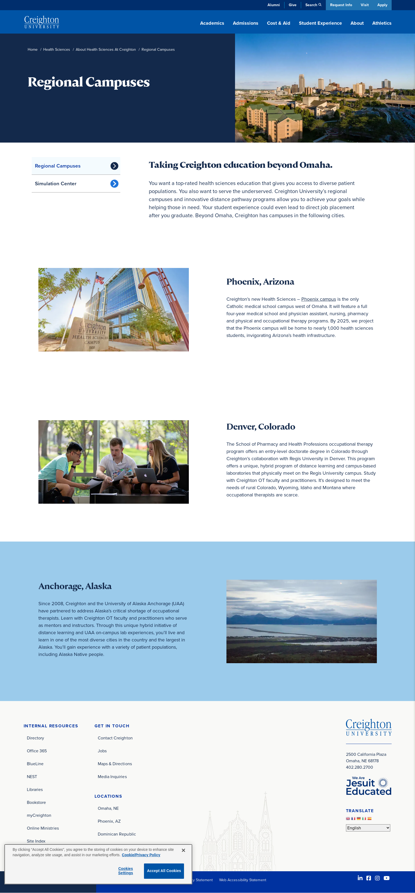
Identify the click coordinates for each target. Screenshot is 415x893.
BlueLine (35, 764)
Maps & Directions (115, 764)
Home (33, 49)
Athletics (382, 23)
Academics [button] (212, 23)
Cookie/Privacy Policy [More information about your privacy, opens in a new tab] (141, 855)
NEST (32, 777)
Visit (364, 5)
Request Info (341, 5)
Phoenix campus (318, 299)
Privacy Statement (198, 880)
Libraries (35, 789)
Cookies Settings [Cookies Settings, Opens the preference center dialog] (125, 871)
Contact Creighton (115, 738)
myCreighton (39, 815)
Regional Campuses (58, 166)
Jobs (102, 751)
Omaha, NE (108, 808)
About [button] (357, 23)
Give (292, 5)
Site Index (36, 841)
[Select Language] (368, 828)
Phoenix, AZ (109, 821)
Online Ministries (43, 828)
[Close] (183, 850)
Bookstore (36, 802)
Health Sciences (56, 49)
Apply (382, 5)
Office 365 (37, 751)
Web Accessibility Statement (242, 880)
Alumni (273, 5)
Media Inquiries (112, 777)
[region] (98, 864)
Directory (35, 738)
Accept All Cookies (164, 871)
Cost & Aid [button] (278, 23)
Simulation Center (56, 183)
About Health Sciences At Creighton (106, 49)
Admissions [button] (245, 23)
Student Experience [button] (320, 23)
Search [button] (311, 5)
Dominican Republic (117, 834)
